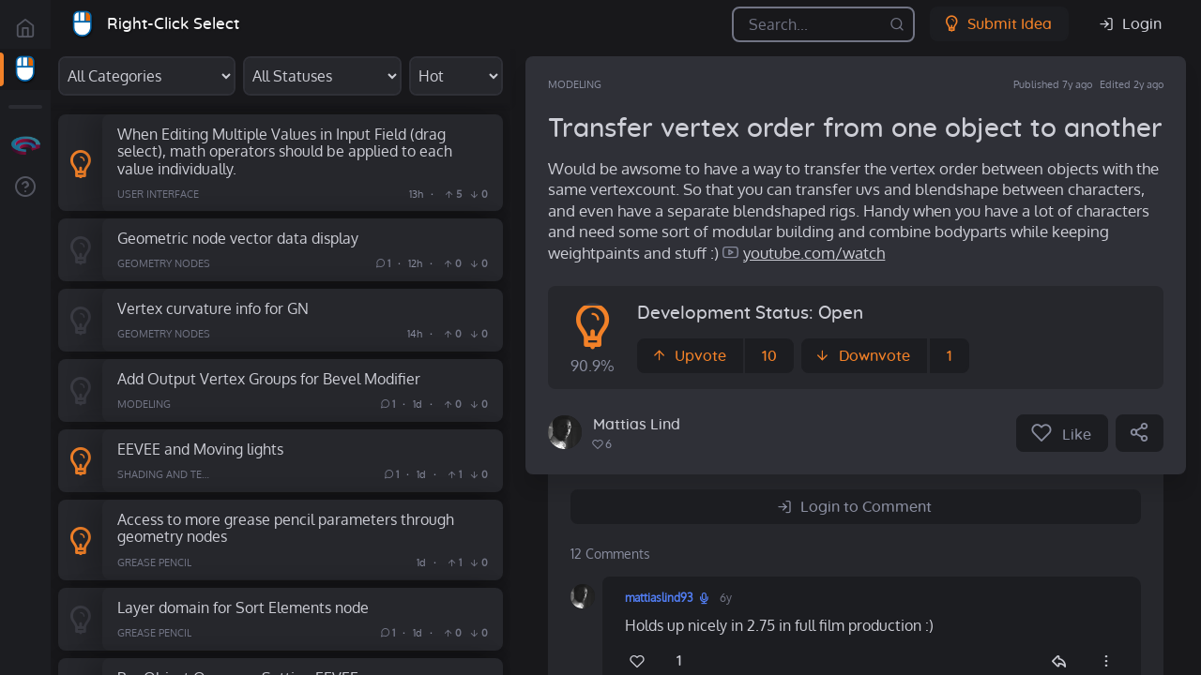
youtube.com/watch (814, 252)
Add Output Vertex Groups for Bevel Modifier (268, 378)
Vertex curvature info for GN (213, 308)
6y (726, 598)
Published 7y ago (1052, 84)
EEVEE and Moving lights (200, 449)
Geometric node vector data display (237, 238)
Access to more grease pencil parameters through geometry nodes (285, 528)
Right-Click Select (173, 24)
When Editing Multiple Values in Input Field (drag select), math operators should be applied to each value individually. (284, 151)
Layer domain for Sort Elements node (243, 607)
